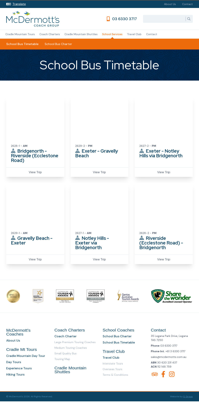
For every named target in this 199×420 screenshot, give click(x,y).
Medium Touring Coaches (70, 348)
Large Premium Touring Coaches (75, 342)
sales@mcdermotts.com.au (168, 357)
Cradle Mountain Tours (20, 34)
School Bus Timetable (22, 44)
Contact (187, 4)
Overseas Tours (112, 369)
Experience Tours (19, 368)
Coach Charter (65, 336)
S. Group (188, 396)
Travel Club (134, 34)
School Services (112, 34)
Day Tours (13, 362)
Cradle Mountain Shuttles (81, 34)
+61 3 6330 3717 (175, 351)
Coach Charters (49, 34)
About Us (170, 4)
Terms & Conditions (115, 375)
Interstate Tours (113, 363)
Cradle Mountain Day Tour (25, 356)
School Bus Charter (58, 44)
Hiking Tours (15, 374)
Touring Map (62, 359)
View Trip (35, 172)
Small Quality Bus (65, 353)
